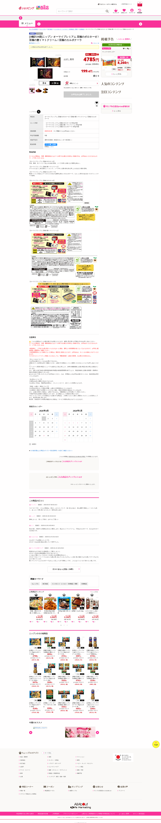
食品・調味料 (23, 756)
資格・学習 (79, 770)
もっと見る (94, 592)
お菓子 (21, 766)
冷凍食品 (81, 29)
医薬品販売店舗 (43, 813)
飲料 (21, 773)
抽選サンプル (72, 790)
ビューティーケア (53, 766)
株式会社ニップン (34, 43)
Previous (31, 608)
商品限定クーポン (49, 790)
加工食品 (49, 29)
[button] (38, 24)
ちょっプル (43, 29)
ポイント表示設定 (139, 813)
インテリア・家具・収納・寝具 (56, 776)
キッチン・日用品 (53, 760)
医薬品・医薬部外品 (53, 773)
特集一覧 (22, 790)
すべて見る (47, 753)
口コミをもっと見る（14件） (66, 569)
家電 (77, 760)
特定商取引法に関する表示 (25, 813)
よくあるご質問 (124, 813)
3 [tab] (67, 625)
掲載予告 (79, 773)
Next (97, 608)
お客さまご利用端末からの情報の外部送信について (98, 813)
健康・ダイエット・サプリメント (57, 770)
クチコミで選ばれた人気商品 (27, 794)
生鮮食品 (22, 760)
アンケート (121, 790)
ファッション (80, 756)
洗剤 (49, 756)
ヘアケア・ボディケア (54, 763)
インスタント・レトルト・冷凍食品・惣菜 (66, 29)
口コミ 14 (95, 43)
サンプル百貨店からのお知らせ (102, 790)
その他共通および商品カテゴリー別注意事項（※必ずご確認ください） (51, 450)
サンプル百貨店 (33, 29)
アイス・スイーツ (24, 770)
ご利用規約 (55, 813)
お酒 (21, 776)
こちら (51, 146)
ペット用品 (79, 766)
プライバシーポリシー (70, 813)
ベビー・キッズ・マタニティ (84, 763)
